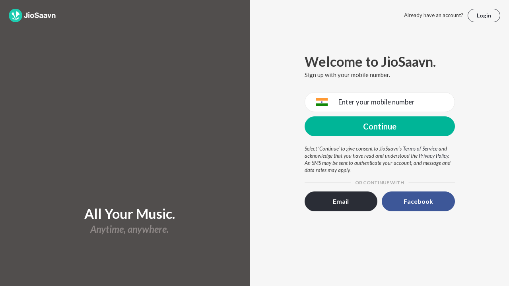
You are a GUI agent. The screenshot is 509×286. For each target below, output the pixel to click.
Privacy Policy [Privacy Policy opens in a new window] (433, 156)
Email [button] (341, 201)
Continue (379, 126)
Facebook (418, 201)
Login (484, 15)
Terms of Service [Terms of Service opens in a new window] (420, 148)
